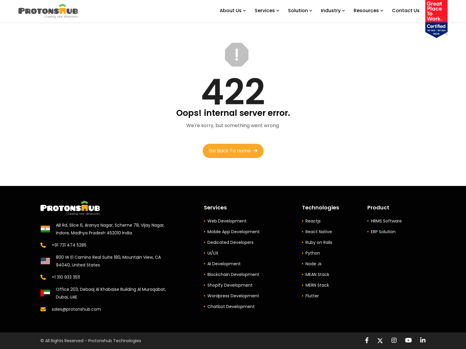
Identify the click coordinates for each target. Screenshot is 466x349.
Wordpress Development (233, 296)
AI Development (224, 264)
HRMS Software (386, 221)
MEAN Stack (317, 274)
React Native (319, 232)
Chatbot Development (231, 306)
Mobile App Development (233, 232)
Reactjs (313, 221)
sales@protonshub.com (76, 309)
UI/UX (212, 253)
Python (313, 253)
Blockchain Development (233, 274)
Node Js (314, 264)
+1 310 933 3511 (66, 277)
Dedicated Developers (230, 242)
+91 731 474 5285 (69, 245)
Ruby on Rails (319, 242)
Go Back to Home (233, 150)
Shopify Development (230, 285)
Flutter (312, 296)
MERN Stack (317, 285)
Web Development (227, 221)
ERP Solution (383, 232)
